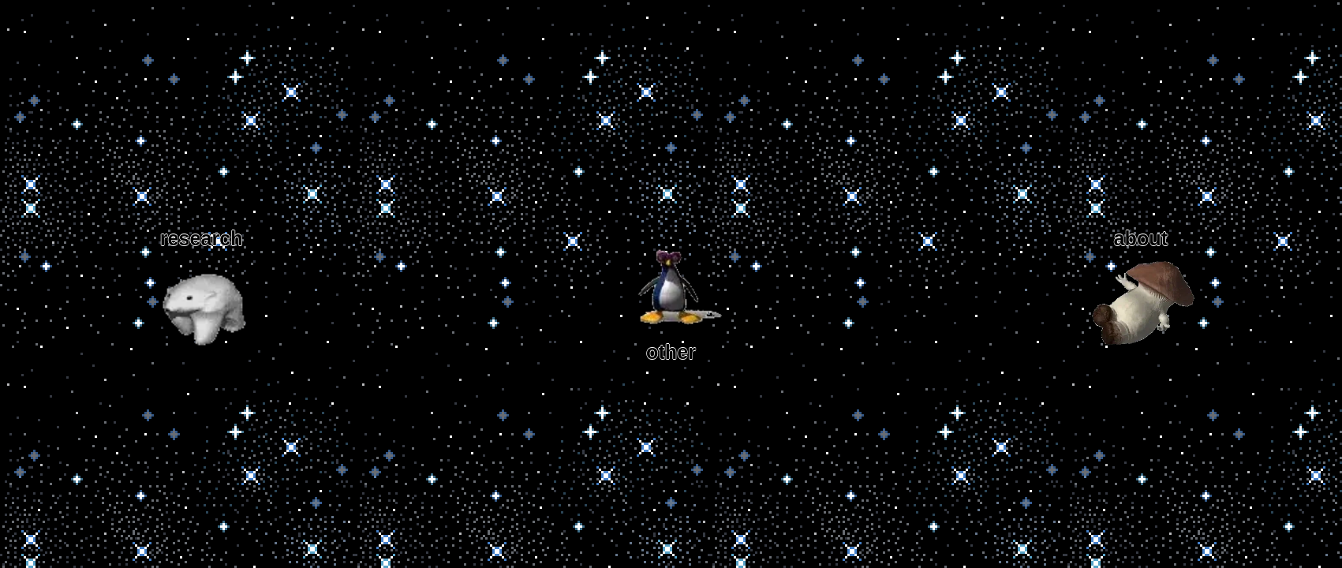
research (201, 295)
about (1141, 295)
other (671, 295)
